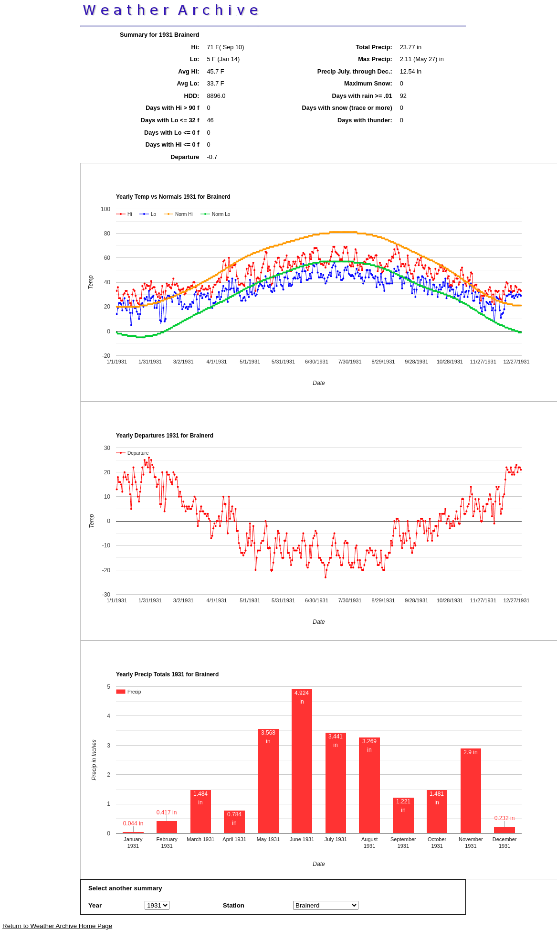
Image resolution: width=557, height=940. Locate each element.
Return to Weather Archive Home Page (57, 925)
